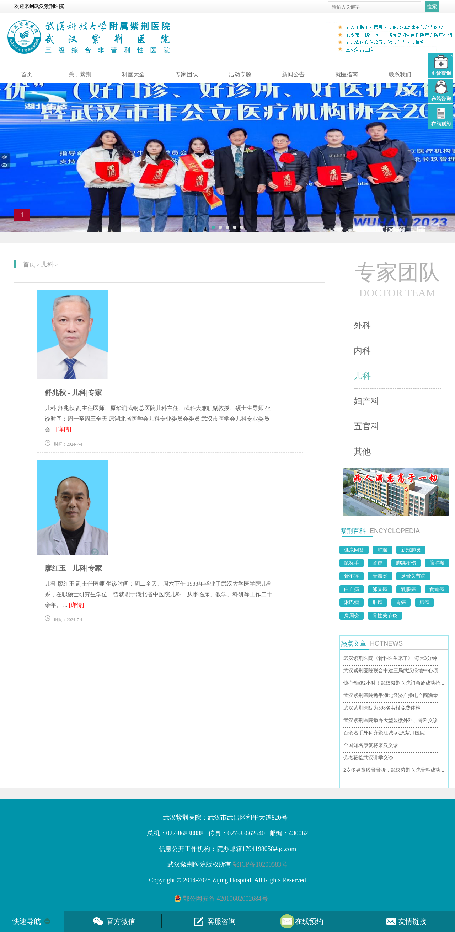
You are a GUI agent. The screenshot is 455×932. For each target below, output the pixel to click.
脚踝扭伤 (406, 563)
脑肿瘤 (436, 563)
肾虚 (377, 563)
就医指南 (346, 74)
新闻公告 (293, 74)
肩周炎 (351, 615)
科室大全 (133, 74)
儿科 (47, 264)
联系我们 (400, 74)
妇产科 (366, 401)
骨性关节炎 (385, 615)
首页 (26, 74)
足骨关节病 (413, 576)
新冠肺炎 (411, 550)
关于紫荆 (80, 74)
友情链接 (412, 921)
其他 (362, 451)
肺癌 (424, 602)
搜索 (432, 6)
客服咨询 (221, 921)
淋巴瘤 (351, 602)
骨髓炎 (380, 576)
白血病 (351, 589)
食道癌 (436, 589)
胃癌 (401, 602)
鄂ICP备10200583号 (260, 864)
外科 (362, 325)
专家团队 (186, 74)
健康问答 (354, 550)
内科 (362, 350)
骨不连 (351, 576)
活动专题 (240, 74)
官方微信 (121, 921)
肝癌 (377, 602)
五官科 (366, 426)
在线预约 (309, 921)
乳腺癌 (408, 589)
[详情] (63, 429)
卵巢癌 (380, 589)
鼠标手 (351, 563)
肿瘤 (382, 550)
